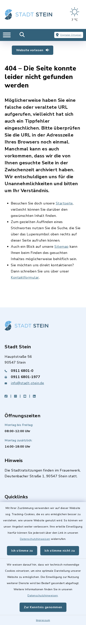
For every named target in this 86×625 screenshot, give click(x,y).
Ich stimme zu (22, 551)
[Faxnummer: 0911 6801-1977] (43, 377)
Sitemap (61, 246)
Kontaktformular (25, 277)
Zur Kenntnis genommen (43, 607)
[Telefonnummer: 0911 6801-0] (43, 370)
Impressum (43, 620)
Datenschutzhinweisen (35, 539)
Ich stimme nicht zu (60, 551)
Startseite (64, 203)
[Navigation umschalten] (7, 35)
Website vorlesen (32, 50)
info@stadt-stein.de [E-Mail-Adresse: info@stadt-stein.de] (27, 383)
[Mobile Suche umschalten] (22, 35)
